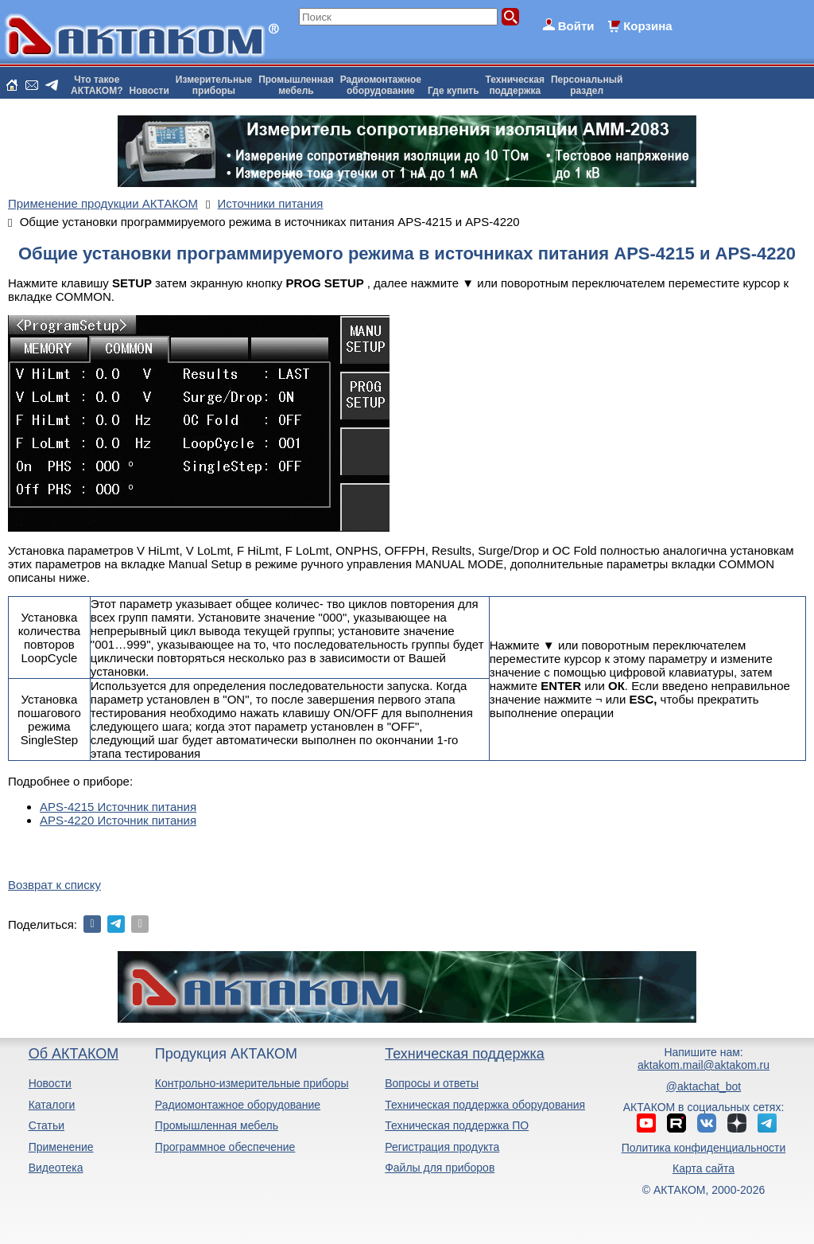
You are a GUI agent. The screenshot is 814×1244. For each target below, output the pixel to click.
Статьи (46, 1125)
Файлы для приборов (439, 1167)
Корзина (647, 26)
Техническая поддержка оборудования (485, 1104)
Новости (149, 90)
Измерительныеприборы (214, 85)
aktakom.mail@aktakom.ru (703, 1065)
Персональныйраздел (586, 85)
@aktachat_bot (703, 1086)
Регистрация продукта (442, 1147)
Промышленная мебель (216, 1125)
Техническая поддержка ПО (457, 1125)
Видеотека (56, 1167)
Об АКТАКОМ (73, 1054)
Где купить (453, 90)
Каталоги (52, 1104)
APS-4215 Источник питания (118, 806)
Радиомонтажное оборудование (237, 1104)
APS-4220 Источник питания (118, 820)
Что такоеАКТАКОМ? (97, 85)
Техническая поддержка (465, 1054)
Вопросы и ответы (432, 1083)
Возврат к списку (54, 884)
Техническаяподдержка (515, 85)
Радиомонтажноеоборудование (380, 85)
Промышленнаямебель (296, 85)
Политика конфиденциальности (704, 1147)
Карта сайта (704, 1168)
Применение (61, 1147)
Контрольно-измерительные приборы (252, 1083)
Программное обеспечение (225, 1147)
